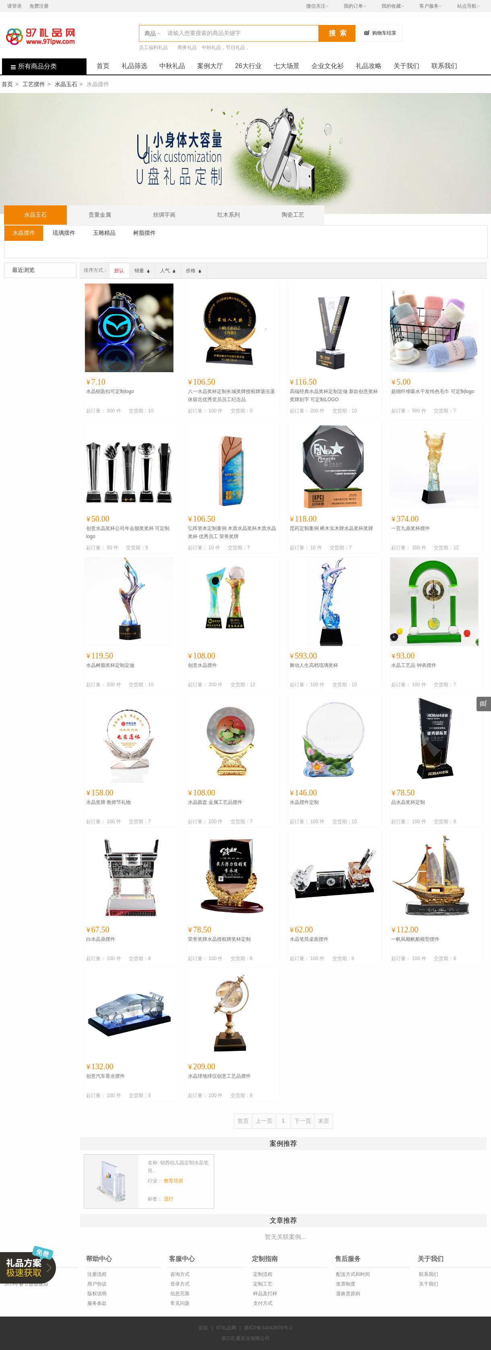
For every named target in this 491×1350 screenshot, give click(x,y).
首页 (103, 65)
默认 (119, 270)
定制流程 (262, 1274)
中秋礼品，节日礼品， (226, 47)
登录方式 (179, 1284)
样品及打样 (264, 1293)
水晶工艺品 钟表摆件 (413, 665)
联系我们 (444, 65)
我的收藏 (391, 6)
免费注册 (39, 6)
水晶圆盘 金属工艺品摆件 (215, 802)
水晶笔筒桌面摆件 (309, 939)
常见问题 (179, 1303)
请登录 (14, 6)
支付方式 (262, 1303)
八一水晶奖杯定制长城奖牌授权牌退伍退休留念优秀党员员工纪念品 (231, 395)
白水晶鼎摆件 (100, 939)
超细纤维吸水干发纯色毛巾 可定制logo (432, 391)
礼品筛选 (134, 65)
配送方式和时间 (352, 1274)
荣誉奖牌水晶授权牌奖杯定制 (219, 939)
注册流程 (96, 1274)
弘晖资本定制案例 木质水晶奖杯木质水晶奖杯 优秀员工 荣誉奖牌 (232, 532)
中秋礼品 (172, 65)
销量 (142, 270)
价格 (193, 270)
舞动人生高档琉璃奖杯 (314, 665)
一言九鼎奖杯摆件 (410, 528)
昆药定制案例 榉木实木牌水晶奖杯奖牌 (331, 528)
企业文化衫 (328, 65)
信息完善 (179, 1293)
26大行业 (248, 65)
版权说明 (96, 1293)
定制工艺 (262, 1284)
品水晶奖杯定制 (408, 802)
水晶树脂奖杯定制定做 (110, 665)
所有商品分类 (29, 66)
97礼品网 (226, 1328)
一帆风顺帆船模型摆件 (415, 939)
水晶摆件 (23, 233)
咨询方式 (179, 1274)
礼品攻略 (369, 65)
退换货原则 (347, 1293)
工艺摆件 (34, 84)
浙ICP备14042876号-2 (268, 1328)
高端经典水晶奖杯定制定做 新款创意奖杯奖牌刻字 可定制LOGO (334, 395)
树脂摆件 (144, 233)
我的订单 (353, 6)
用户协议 (96, 1284)
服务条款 (96, 1303)
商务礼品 (187, 47)
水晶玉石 (66, 84)
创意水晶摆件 (202, 665)
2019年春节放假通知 (25, 1284)
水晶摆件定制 (304, 802)
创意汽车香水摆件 (105, 1076)
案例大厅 (210, 65)
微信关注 (316, 6)
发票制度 (345, 1284)
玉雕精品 (104, 233)
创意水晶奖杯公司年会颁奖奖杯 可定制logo (127, 532)
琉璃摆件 (64, 233)
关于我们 (406, 65)
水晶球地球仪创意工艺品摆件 (219, 1076)
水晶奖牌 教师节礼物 (108, 802)
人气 (167, 270)
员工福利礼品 (153, 47)
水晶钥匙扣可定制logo (110, 391)
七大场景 (286, 65)
